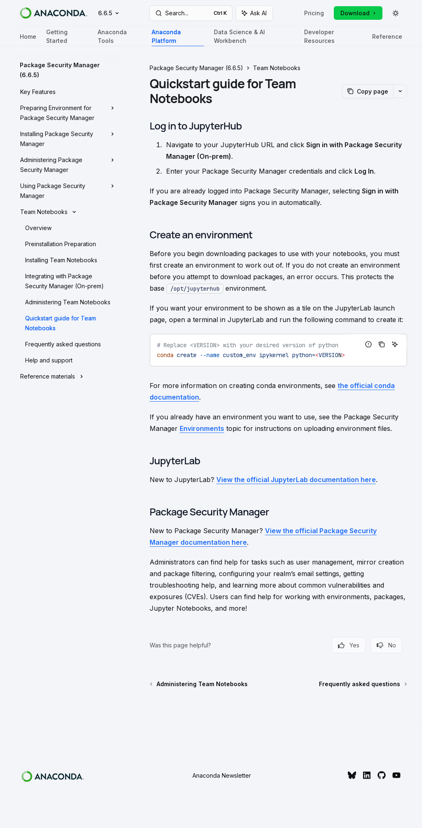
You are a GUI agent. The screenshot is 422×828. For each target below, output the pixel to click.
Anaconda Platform (178, 37)
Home (28, 40)
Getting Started (67, 37)
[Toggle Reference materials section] (66, 376)
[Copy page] (367, 91)
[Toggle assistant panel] (254, 13)
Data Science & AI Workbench (254, 37)
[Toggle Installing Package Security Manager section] (66, 139)
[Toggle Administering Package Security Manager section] (66, 165)
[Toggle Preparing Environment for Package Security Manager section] (66, 113)
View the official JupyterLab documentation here (296, 479)
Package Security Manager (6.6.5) (196, 67)
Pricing (314, 12)
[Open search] (191, 13)
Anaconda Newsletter (221, 775)
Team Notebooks (276, 67)
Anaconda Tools (120, 37)
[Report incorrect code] (368, 344)
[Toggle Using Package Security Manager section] (66, 191)
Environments (202, 428)
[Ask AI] (394, 344)
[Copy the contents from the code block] (381, 344)
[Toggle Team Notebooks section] (66, 212)
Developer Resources (333, 37)
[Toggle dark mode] (395, 13)
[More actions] (400, 91)
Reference (387, 40)
